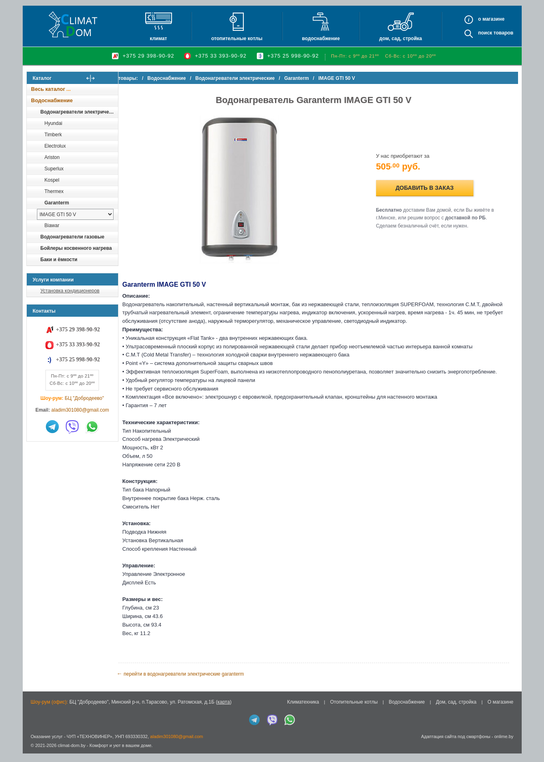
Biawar (52, 225)
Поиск (485, 33)
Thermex (54, 191)
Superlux (54, 169)
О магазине (501, 710)
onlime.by (503, 744)
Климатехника (303, 710)
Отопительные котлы (236, 38)
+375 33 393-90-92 (220, 56)
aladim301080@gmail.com (80, 410)
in (34, 760)
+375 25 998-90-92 (293, 56)
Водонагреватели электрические (79, 112)
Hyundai (53, 123)
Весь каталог (48, 89)
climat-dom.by (71, 753)
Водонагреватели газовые (73, 237)
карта (223, 710)
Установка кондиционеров (70, 291)
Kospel (52, 180)
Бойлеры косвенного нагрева (76, 248)
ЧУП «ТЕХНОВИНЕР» (89, 744)
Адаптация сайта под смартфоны (455, 744)
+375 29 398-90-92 (148, 56)
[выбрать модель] (75, 214)
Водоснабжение (321, 38)
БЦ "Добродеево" (84, 398)
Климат (158, 38)
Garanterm (57, 203)
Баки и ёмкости (59, 259)
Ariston (52, 157)
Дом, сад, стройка (400, 38)
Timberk (53, 134)
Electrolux (55, 146)
